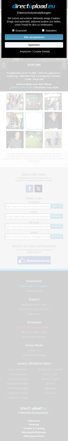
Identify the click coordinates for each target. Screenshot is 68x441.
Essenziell (20, 30)
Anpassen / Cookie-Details (35, 51)
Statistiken (51, 30)
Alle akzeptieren (34, 37)
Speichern (34, 44)
